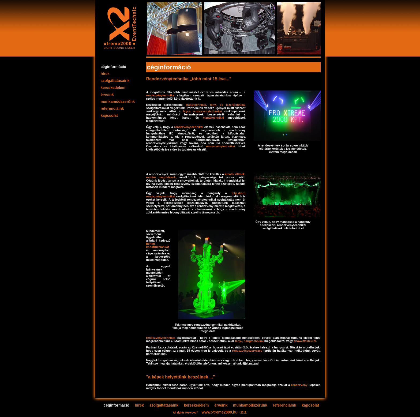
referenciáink (112, 108)
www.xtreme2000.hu (220, 412)
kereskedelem (113, 87)
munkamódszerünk (118, 101)
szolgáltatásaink (115, 80)
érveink (107, 94)
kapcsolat (109, 115)
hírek (105, 74)
